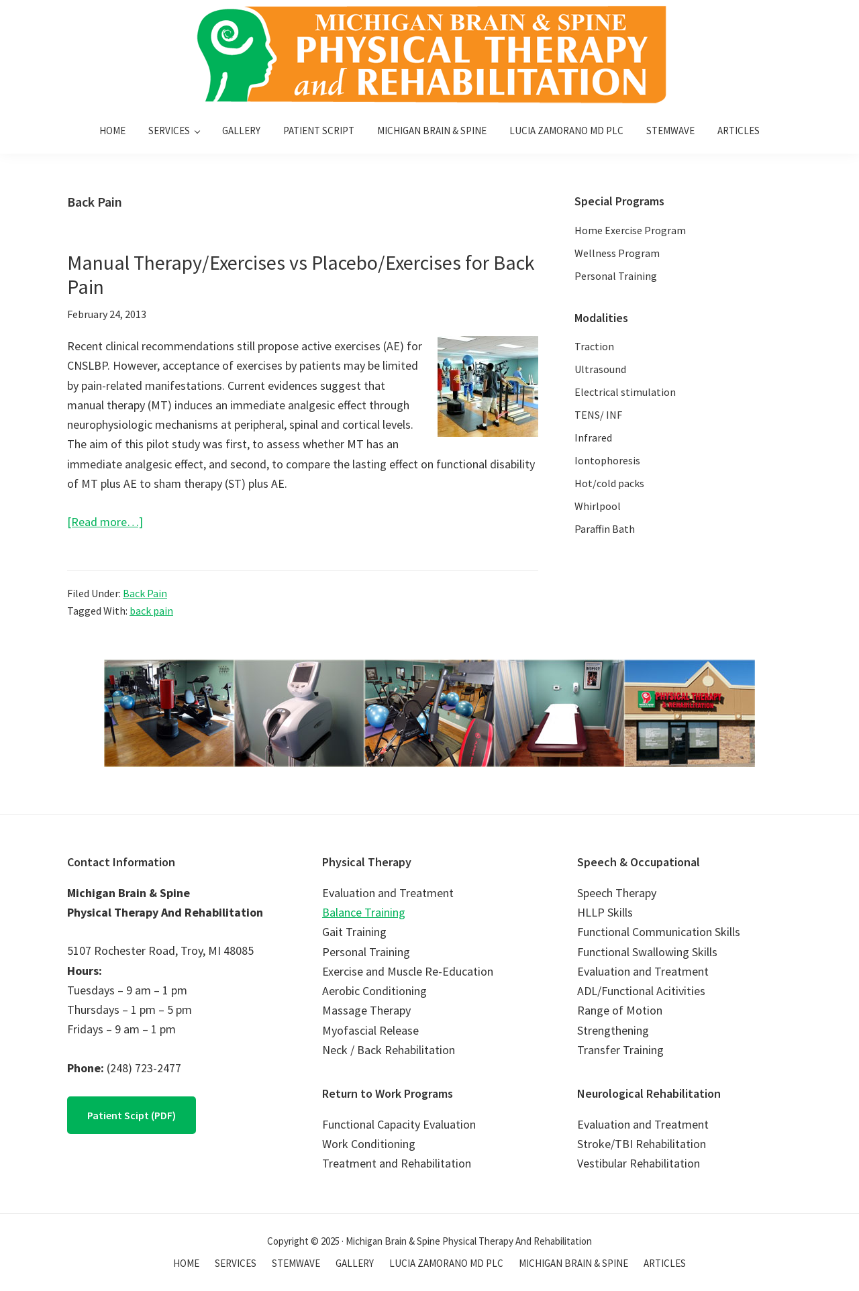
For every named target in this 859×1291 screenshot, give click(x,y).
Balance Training (363, 912)
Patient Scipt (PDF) (131, 1115)
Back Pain (145, 593)
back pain (151, 610)
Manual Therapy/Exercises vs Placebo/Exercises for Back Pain (301, 274)
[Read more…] (105, 521)
